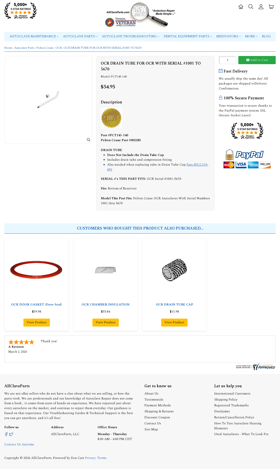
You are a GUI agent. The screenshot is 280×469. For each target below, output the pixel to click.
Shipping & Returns (159, 411)
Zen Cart (77, 457)
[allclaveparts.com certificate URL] (255, 369)
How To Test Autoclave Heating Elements (238, 426)
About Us (151, 393)
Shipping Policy (225, 399)
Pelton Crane (45, 48)
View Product (37, 322)
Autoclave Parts (80, 36)
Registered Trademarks (231, 405)
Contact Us (152, 423)
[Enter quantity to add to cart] (227, 60)
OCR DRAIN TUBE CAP (174, 304)
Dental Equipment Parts (188, 36)
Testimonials (153, 399)
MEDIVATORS (228, 36)
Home (8, 48)
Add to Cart (257, 59)
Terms (101, 457)
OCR (58, 48)
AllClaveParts (41, 457)
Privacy (90, 457)
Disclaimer (222, 411)
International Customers (232, 393)
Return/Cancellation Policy (234, 417)
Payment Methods (157, 405)
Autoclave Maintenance (34, 36)
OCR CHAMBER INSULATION (106, 304)
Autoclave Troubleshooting (130, 36)
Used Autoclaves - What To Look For (241, 434)
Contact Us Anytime (19, 444)
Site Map (151, 429)
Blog (266, 36)
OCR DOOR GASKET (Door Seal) (36, 304)
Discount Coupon (157, 417)
